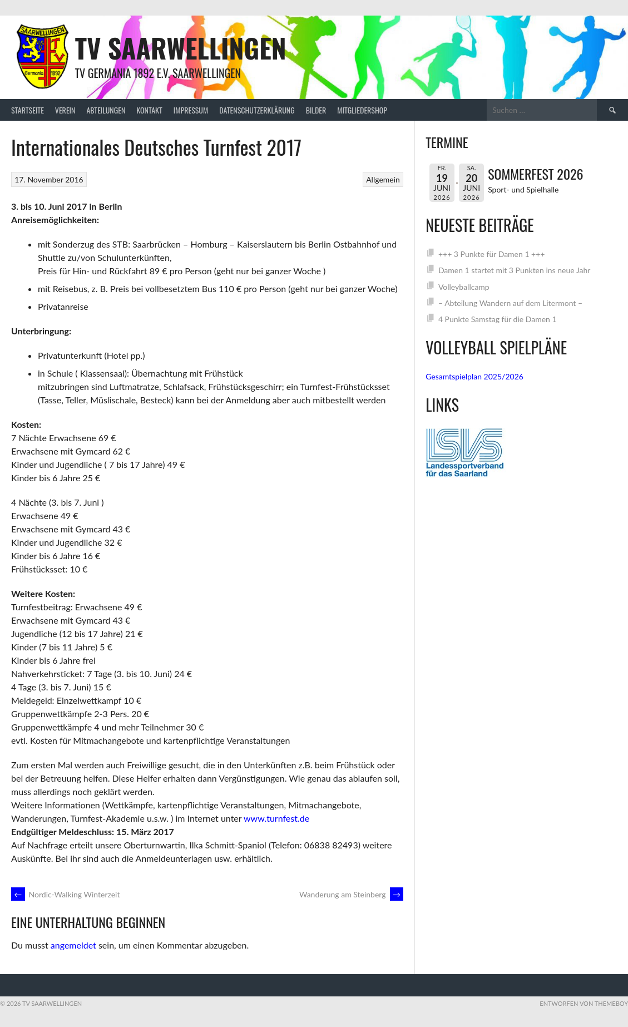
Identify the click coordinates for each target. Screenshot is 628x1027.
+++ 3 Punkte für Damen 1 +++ (491, 254)
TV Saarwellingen (180, 47)
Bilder (316, 110)
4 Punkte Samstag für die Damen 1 (497, 319)
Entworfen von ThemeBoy (584, 1003)
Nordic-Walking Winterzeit (65, 894)
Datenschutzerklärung (256, 110)
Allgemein (383, 179)
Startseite (27, 110)
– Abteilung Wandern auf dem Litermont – (510, 303)
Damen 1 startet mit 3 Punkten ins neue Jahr (514, 270)
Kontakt (149, 110)
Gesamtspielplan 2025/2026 (474, 376)
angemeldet (73, 945)
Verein (65, 110)
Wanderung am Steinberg (351, 894)
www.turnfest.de (276, 818)
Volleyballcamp (463, 287)
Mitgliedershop (362, 110)
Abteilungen (105, 110)
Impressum (191, 110)
